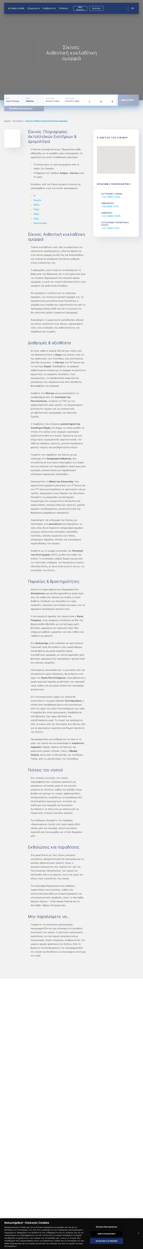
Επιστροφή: (70, 98)
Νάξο (36, 214)
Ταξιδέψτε (63, 8)
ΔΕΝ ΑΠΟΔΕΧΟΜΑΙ (106, 1235)
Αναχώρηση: (50, 98)
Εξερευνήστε (34, 8)
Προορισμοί (18, 121)
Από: (7, 98)
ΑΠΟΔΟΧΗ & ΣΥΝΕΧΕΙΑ (106, 1242)
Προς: (28, 98)
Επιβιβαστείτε (49, 8)
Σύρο (36, 218)
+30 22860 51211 (110, 228)
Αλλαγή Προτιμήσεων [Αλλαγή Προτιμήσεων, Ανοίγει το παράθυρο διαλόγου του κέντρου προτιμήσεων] (106, 1228)
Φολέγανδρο (40, 223)
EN (132, 8)
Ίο (34, 195)
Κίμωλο (37, 200)
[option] (71, 50)
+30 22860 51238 (111, 216)
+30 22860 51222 (110, 196)
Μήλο (37, 204)
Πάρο (36, 209)
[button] (116, 157)
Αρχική (7, 121)
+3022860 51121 (110, 206)
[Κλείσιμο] (138, 1235)
